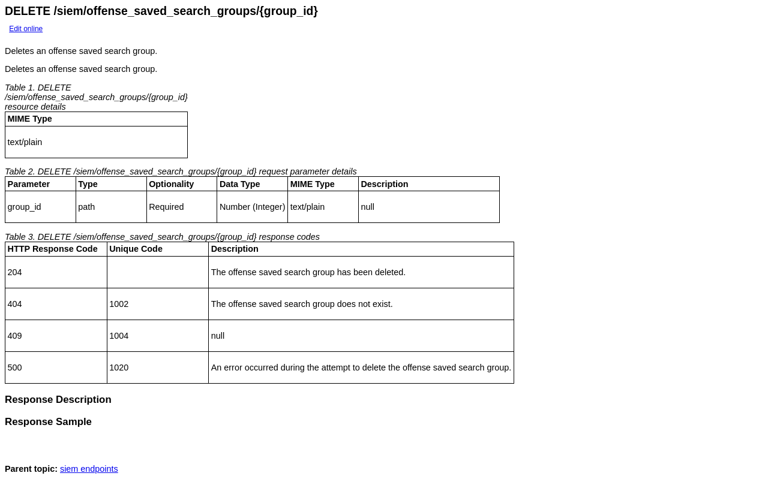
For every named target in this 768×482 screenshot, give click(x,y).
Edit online (26, 29)
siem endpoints (89, 472)
